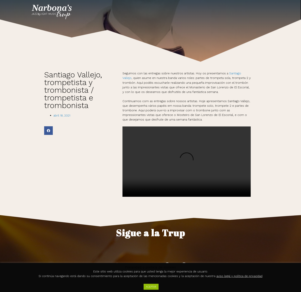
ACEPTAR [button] (151, 286)
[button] (48, 130)
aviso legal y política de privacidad (239, 276)
